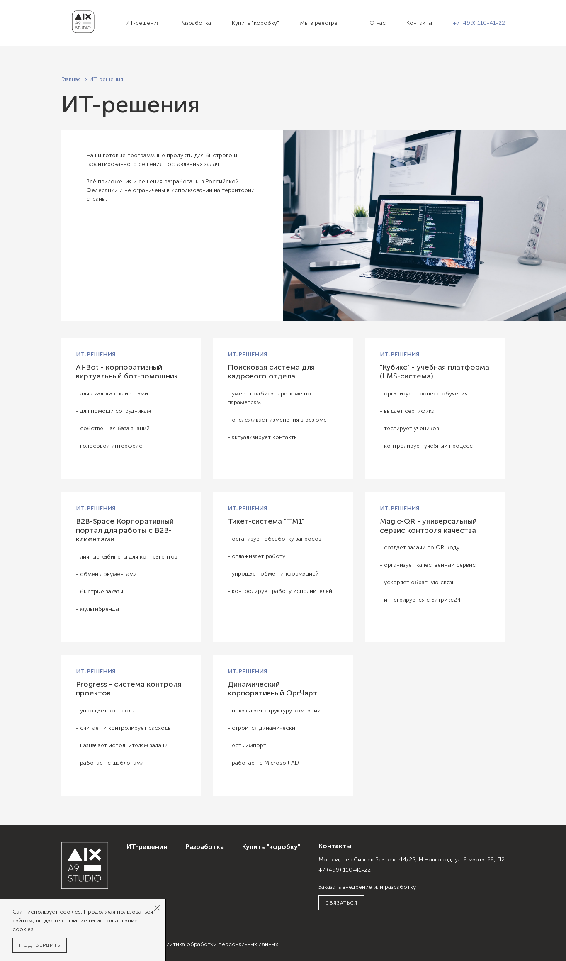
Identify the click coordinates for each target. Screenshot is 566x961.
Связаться (341, 903)
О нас (377, 23)
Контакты (419, 23)
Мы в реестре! (319, 23)
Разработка (195, 23)
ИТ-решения (143, 23)
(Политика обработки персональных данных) (218, 944)
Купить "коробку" (255, 23)
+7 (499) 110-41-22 (479, 23)
